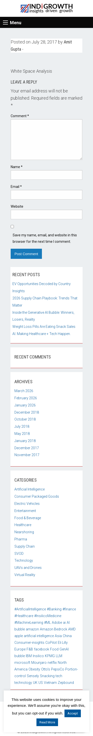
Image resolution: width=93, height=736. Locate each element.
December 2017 (26, 448)
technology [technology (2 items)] (23, 683)
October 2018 (25, 419)
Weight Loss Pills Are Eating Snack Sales (43, 327)
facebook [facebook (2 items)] (41, 649)
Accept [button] (72, 713)
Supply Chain (24, 546)
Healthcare (22, 525)
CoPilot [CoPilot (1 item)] (51, 643)
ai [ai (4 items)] (64, 622)
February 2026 (25, 398)
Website (17, 206)
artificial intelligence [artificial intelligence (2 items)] (39, 636)
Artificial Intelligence (29, 489)
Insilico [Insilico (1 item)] (38, 656)
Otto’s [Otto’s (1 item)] (45, 669)
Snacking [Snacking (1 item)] (47, 676)
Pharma (20, 539)
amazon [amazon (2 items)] (32, 629)
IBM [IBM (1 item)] (29, 656)
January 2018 (25, 441)
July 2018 (21, 426)
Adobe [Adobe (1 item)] (57, 622)
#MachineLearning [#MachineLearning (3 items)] (28, 622)
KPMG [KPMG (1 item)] (50, 656)
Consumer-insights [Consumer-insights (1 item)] (29, 643)
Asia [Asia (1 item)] (58, 636)
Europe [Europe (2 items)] (20, 649)
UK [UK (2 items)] (35, 683)
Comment (20, 116)
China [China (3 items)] (67, 636)
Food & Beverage (27, 518)
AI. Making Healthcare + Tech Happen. (41, 334)
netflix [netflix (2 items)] (52, 663)
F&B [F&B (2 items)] (30, 649)
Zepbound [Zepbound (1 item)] (66, 683)
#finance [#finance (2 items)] (69, 609)
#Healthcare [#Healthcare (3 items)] (23, 616)
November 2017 (26, 455)
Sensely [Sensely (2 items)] (33, 676)
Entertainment (25, 511)
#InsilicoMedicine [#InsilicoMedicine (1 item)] (47, 616)
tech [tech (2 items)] (59, 676)
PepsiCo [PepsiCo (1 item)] (57, 669)
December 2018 (26, 412)
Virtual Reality (24, 575)
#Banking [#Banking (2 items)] (54, 609)
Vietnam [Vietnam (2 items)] (50, 683)
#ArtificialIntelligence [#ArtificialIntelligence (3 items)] (30, 609)
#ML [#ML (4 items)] (47, 622)
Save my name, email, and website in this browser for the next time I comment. (45, 238)
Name (17, 167)
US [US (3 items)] (40, 683)
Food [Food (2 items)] (54, 649)
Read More (47, 722)
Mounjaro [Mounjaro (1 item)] (39, 663)
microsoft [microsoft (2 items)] (22, 663)
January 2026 (25, 405)
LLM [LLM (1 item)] (59, 656)
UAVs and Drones (28, 568)
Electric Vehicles (27, 504)
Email (16, 187)
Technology (23, 560)
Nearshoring (24, 532)
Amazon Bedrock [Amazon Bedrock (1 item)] (53, 629)
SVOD (19, 554)
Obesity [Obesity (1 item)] (34, 669)
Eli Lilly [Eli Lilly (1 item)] (63, 643)
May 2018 (22, 434)
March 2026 (23, 391)
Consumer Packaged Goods (36, 496)
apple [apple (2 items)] (18, 636)
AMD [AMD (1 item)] (72, 629)
